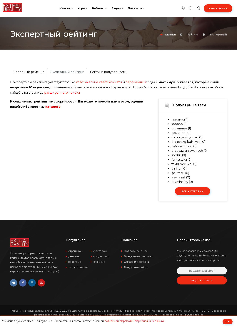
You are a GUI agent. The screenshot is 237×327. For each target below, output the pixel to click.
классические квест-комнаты (99, 82)
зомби (178, 155)
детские (73, 256)
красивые (74, 261)
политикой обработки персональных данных (134, 321)
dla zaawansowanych (189, 150)
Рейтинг (98, 8)
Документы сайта (135, 267)
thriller (178, 168)
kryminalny (182, 182)
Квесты (65, 8)
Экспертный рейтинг (67, 72)
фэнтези (180, 173)
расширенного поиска (62, 92)
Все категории (192, 191)
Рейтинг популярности (108, 72)
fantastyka (181, 159)
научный (180, 177)
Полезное (135, 8)
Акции (116, 8)
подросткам (101, 256)
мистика (180, 119)
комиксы (181, 133)
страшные (181, 128)
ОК (228, 321)
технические (183, 164)
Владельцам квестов (137, 256)
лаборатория (183, 146)
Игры (81, 8)
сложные (99, 261)
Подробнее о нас (136, 251)
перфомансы (136, 82)
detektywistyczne (186, 137)
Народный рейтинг (28, 72)
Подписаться (202, 280)
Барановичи (218, 8)
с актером (100, 251)
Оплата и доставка (136, 261)
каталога (53, 106)
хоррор (179, 124)
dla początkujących (188, 142)
